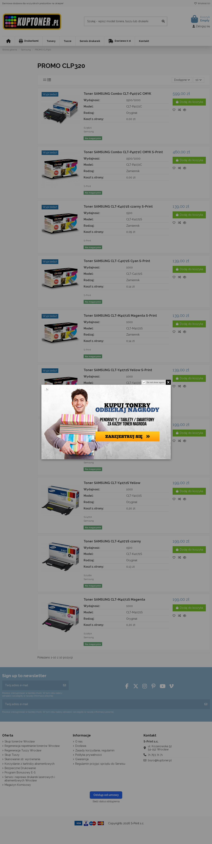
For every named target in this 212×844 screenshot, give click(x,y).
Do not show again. (156, 382)
